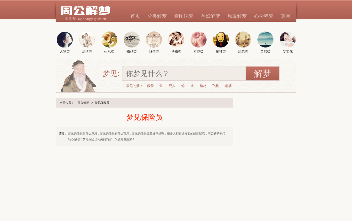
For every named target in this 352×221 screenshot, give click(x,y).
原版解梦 (237, 16)
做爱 (150, 86)
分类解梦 (157, 16)
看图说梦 (183, 16)
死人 (172, 86)
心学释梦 (263, 16)
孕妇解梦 (210, 16)
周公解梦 (83, 102)
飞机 (215, 86)
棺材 (203, 86)
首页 (135, 16)
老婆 (228, 86)
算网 (285, 16)
